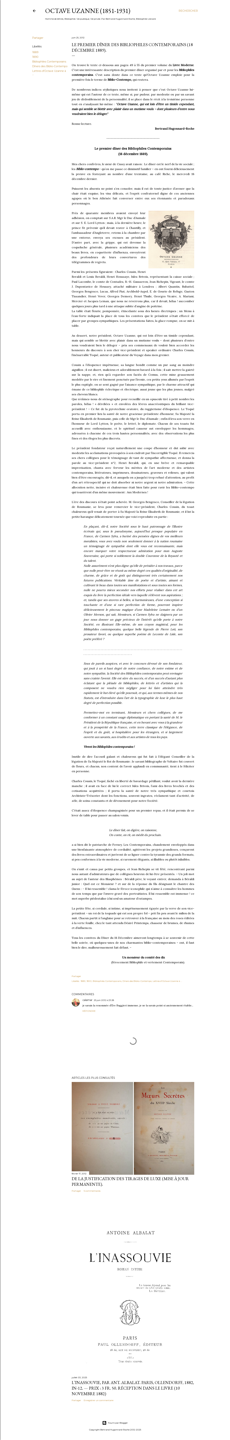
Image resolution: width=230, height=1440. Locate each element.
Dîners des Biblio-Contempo (50, 66)
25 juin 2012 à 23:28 (104, 1000)
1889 (35, 52)
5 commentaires (92, 1190)
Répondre (89, 1011)
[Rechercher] (188, 10)
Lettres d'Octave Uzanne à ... (167, 981)
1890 (35, 57)
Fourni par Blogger (115, 1423)
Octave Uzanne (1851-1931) (87, 10)
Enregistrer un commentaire (98, 1400)
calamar (87, 1000)
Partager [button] (37, 37)
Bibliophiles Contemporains (49, 61)
